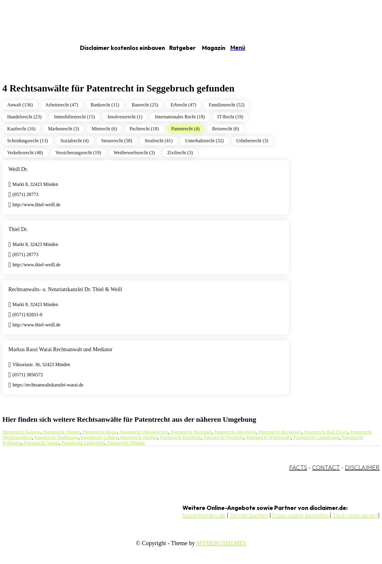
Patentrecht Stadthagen (56, 437)
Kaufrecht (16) (21, 128)
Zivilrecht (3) (180, 152)
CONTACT (326, 467)
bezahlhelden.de (204, 515)
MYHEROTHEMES (221, 543)
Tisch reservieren (354, 515)
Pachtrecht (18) (144, 128)
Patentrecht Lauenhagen (316, 437)
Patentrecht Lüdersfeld (83, 442)
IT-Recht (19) (230, 116)
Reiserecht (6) (225, 128)
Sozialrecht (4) (74, 140)
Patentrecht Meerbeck (235, 432)
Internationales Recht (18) (180, 116)
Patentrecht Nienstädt (191, 432)
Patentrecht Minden (126, 442)
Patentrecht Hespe (99, 432)
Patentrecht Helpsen (21, 432)
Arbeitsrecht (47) (61, 104)
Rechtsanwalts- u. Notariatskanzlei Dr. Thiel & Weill (65, 289)
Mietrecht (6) (104, 128)
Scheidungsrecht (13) (27, 140)
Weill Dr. (18, 169)
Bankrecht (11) (105, 104)
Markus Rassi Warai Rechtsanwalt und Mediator (60, 349)
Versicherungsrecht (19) (78, 152)
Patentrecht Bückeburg (280, 432)
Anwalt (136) (20, 104)
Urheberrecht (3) (252, 140)
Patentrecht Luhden (99, 437)
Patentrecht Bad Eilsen (326, 432)
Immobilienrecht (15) (74, 116)
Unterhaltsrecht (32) (204, 140)
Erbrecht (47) (183, 104)
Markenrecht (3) (63, 128)
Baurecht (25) (145, 104)
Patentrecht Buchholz (180, 437)
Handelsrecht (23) (24, 116)
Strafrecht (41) (159, 140)
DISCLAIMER (362, 467)
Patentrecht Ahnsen (61, 432)
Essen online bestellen (300, 515)
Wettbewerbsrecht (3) (134, 152)
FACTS (298, 467)
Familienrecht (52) (226, 104)
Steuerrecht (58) (116, 140)
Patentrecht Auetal (41, 442)
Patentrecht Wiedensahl (268, 437)
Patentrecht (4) (185, 128)
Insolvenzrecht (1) (124, 116)
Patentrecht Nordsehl (224, 437)
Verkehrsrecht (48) (25, 152)
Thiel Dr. (18, 229)
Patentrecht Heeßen (139, 437)
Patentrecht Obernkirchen (143, 432)
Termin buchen (248, 515)
